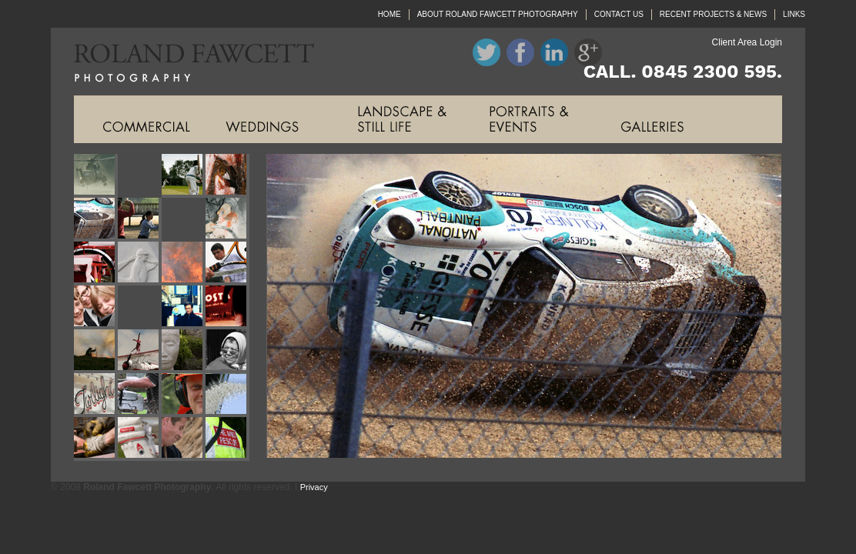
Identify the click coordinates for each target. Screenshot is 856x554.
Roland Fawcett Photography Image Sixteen (227, 307)
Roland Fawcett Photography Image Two (140, 176)
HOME (389, 14)
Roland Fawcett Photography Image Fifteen (184, 307)
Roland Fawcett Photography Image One (96, 176)
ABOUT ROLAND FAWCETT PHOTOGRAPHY (497, 14)
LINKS (794, 14)
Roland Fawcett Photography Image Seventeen (96, 351)
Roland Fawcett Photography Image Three (184, 176)
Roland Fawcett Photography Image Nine (96, 263)
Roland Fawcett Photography (182, 61)
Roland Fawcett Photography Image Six (140, 220)
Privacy (314, 487)
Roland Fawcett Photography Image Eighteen (140, 351)
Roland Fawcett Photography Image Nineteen (184, 351)
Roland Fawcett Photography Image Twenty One (96, 395)
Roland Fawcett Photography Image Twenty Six (140, 439)
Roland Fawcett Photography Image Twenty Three (184, 395)
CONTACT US (619, 14)
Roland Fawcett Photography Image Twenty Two (140, 395)
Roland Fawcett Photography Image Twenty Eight (227, 439)
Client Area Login (747, 42)
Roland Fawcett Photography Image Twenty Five (96, 439)
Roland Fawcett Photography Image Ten (140, 263)
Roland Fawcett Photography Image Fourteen (140, 307)
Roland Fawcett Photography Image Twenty (227, 351)
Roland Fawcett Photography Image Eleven (184, 263)
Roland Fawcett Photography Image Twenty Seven (184, 439)
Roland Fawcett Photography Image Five (96, 220)
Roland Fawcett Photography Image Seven (184, 220)
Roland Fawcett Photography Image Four (227, 176)
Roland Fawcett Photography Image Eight (227, 220)
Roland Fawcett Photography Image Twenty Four (227, 395)
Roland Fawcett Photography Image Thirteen (96, 307)
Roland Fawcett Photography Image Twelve (227, 263)
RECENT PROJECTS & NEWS (713, 14)
